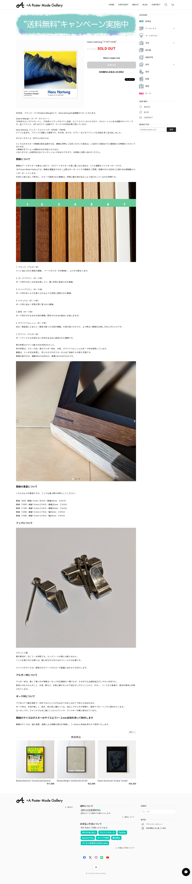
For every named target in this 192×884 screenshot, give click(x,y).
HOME (111, 5)
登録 (171, 130)
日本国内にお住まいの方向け (111, 72)
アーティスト (151, 28)
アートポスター (152, 36)
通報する (132, 732)
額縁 (147, 86)
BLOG (145, 5)
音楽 (147, 72)
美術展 (148, 50)
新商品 (148, 21)
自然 (147, 64)
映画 (147, 79)
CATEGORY (123, 5)
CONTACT (156, 5)
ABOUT (135, 5)
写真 (147, 43)
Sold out (111, 65)
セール (148, 93)
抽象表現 (149, 57)
